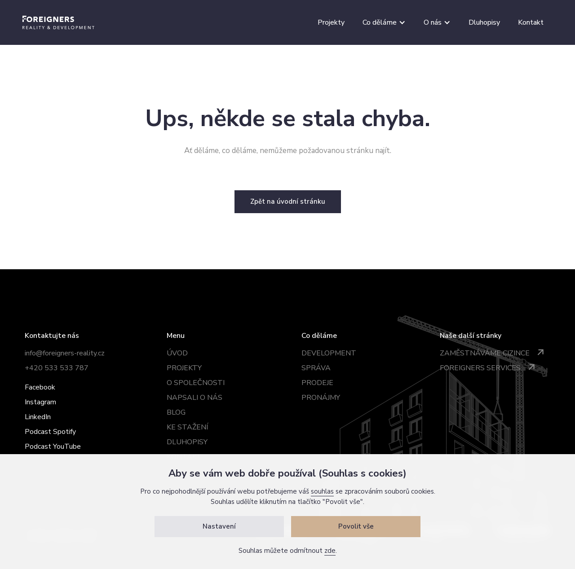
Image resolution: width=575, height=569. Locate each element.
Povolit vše (356, 526)
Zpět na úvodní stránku (287, 201)
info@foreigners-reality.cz (65, 353)
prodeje (317, 383)
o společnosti (196, 383)
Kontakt (531, 22)
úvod (177, 353)
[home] (58, 22)
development (328, 353)
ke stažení (187, 427)
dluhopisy (187, 442)
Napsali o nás (194, 398)
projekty (184, 368)
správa (316, 368)
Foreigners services (480, 368)
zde (330, 550)
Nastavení (219, 526)
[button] (384, 22)
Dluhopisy (484, 22)
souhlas (322, 491)
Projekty (331, 22)
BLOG (176, 412)
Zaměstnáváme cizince (485, 353)
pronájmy (320, 398)
